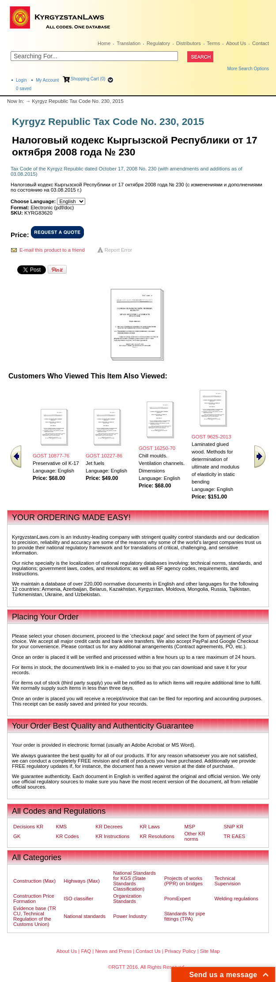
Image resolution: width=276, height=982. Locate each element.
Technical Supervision (227, 881)
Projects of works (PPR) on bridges (183, 881)
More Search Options (248, 68)
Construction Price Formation (33, 898)
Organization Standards (127, 898)
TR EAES (234, 836)
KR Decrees (108, 826)
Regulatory (158, 43)
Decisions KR (28, 826)
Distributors (188, 43)
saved (23, 88)
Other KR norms (194, 836)
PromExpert (177, 898)
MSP (189, 826)
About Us (236, 43)
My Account (47, 80)
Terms (213, 43)
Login (21, 80)
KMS (61, 826)
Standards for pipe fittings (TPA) (184, 916)
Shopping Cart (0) (88, 78)
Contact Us (148, 951)
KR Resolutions (157, 836)
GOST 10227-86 (104, 455)
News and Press (113, 951)
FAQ (86, 951)
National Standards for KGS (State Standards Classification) (134, 880)
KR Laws (150, 826)
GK (16, 836)
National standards (85, 916)
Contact (260, 43)
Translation (128, 43)
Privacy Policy (180, 951)
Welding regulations (236, 898)
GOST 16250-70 (157, 448)
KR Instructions (112, 836)
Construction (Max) (34, 881)
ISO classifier (78, 898)
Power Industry (130, 916)
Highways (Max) (81, 881)
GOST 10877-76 (51, 455)
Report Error (118, 250)
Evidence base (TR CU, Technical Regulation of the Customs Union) (34, 916)
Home (104, 43)
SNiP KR (233, 826)
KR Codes (67, 836)
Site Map (210, 951)
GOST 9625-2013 (211, 436)
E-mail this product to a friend (52, 250)
